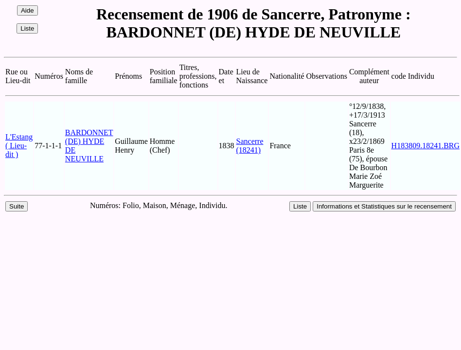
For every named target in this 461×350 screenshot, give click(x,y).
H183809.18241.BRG (425, 145)
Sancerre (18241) (250, 145)
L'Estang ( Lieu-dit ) (19, 145)
